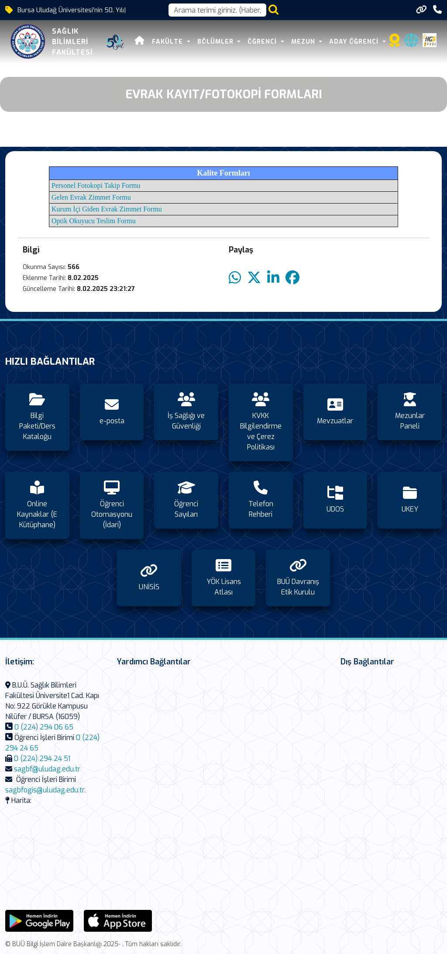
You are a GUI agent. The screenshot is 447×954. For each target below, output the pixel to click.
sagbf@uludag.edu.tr (47, 769)
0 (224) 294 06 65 (43, 727)
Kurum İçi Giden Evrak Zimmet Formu (107, 209)
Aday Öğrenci (355, 42)
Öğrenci (263, 42)
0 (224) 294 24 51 (42, 758)
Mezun (304, 42)
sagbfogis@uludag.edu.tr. (45, 790)
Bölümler (216, 42)
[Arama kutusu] (217, 10)
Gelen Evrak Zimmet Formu (91, 197)
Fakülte (168, 42)
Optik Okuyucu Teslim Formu (94, 221)
